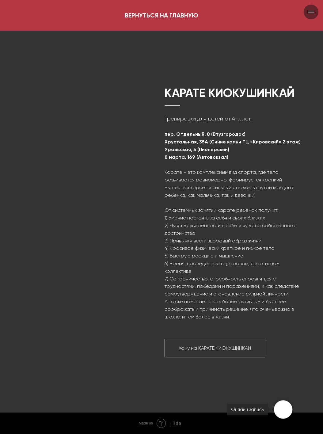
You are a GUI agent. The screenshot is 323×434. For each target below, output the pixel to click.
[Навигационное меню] (311, 12)
